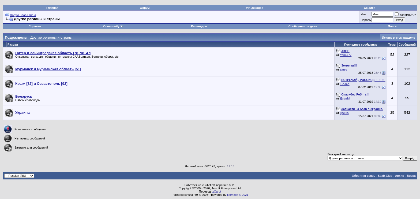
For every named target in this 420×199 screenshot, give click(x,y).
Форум (145, 7)
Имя (363, 14)
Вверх (411, 175)
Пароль (366, 19)
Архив (399, 175)
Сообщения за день (302, 26)
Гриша (344, 113)
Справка (35, 26)
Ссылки (369, 7)
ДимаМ (345, 98)
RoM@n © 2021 (237, 194)
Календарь (199, 26)
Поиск (392, 26)
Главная (52, 7)
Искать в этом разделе (398, 37)
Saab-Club (385, 175)
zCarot (216, 191)
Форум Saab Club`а (23, 15)
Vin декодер (254, 7)
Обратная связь (363, 175)
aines (343, 69)
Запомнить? (405, 14)
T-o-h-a (344, 84)
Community (113, 26)
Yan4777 (345, 55)
